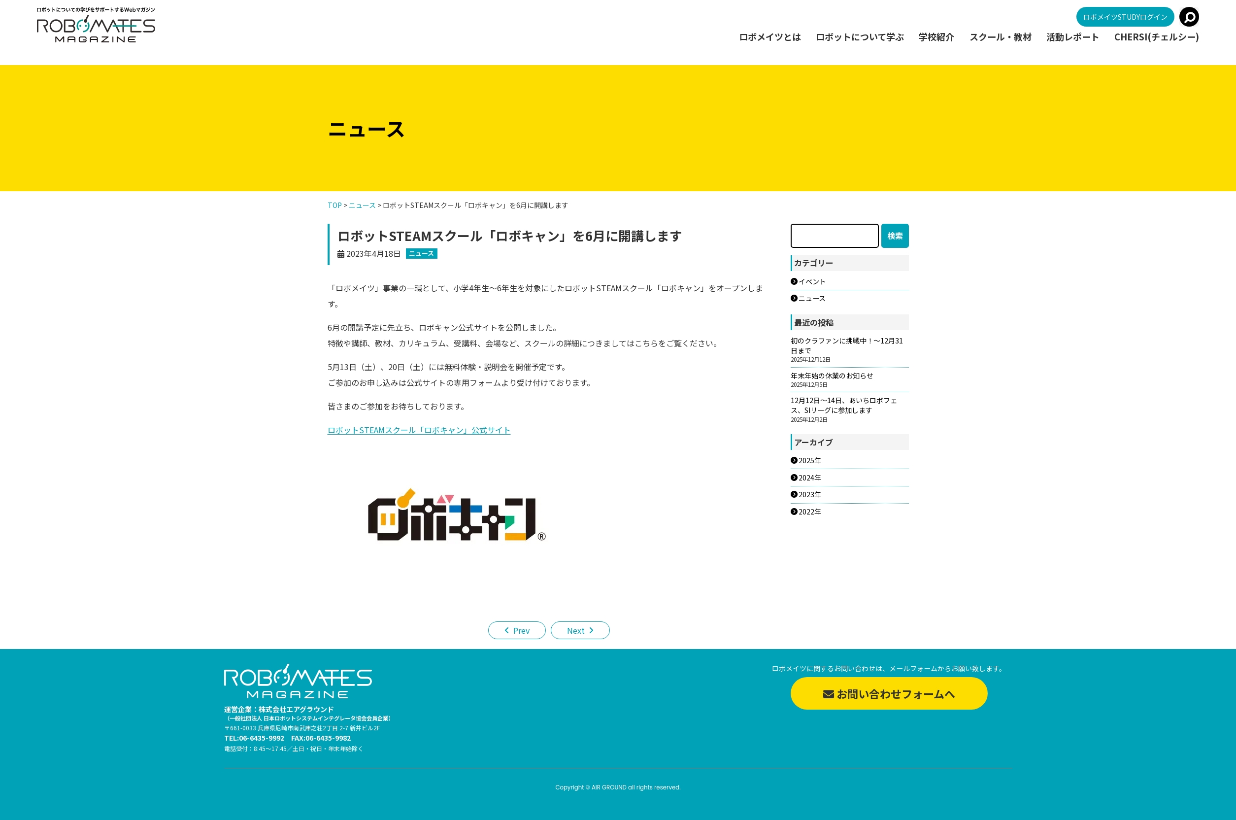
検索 (895, 235)
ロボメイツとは (770, 37)
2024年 (810, 477)
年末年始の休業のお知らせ (832, 375)
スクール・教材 (1000, 37)
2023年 (810, 494)
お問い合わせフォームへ (889, 693)
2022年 (810, 511)
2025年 (810, 460)
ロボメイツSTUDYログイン (1125, 17)
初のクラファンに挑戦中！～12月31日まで (847, 345)
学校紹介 (936, 37)
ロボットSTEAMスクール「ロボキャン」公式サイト (419, 430)
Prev (521, 630)
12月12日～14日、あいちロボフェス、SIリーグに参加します (844, 405)
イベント (812, 281)
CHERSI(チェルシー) (1156, 37)
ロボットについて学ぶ (860, 37)
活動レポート (1073, 37)
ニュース (421, 253)
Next (576, 630)
